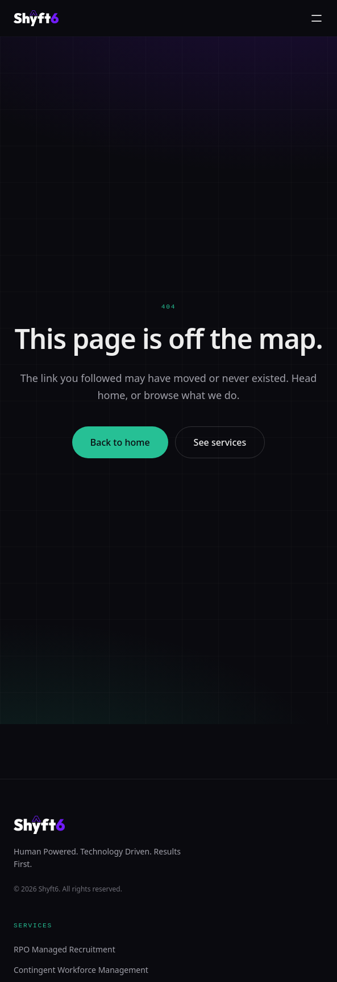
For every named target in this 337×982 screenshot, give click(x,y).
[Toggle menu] (316, 18)
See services (220, 442)
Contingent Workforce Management (81, 969)
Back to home (120, 442)
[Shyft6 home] (36, 18)
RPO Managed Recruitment (64, 949)
